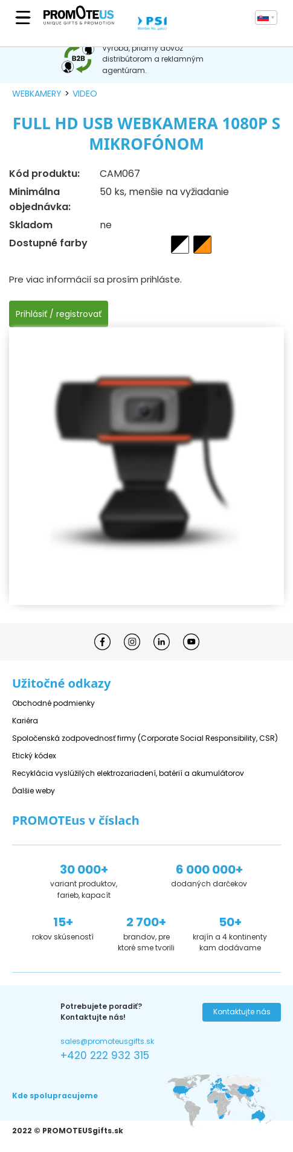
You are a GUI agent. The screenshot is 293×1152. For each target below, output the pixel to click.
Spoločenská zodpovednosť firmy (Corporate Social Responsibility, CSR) (145, 738)
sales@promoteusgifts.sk (107, 1041)
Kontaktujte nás (242, 1011)
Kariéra (25, 720)
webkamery (37, 94)
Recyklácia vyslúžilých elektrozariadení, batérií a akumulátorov (128, 773)
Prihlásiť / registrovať (58, 314)
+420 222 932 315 (104, 1055)
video (84, 94)
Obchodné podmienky (53, 703)
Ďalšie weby (33, 791)
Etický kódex (34, 755)
